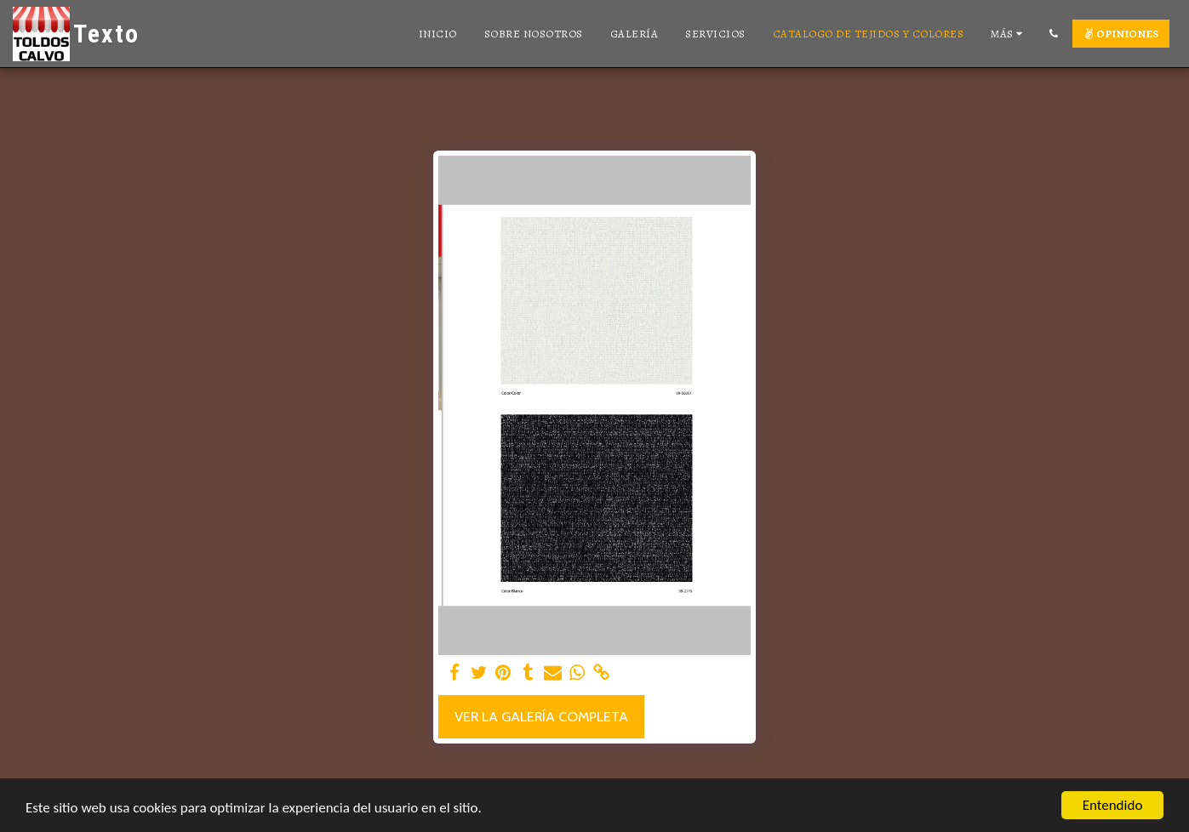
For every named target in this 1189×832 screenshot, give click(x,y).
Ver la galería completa (541, 716)
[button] (1053, 33)
